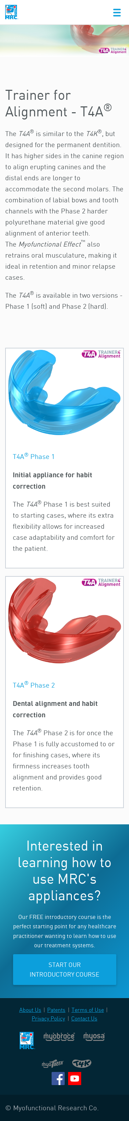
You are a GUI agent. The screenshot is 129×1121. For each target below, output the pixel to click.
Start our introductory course (64, 969)
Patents (56, 1009)
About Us (30, 1009)
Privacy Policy (48, 1018)
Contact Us (84, 1018)
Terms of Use (88, 1009)
